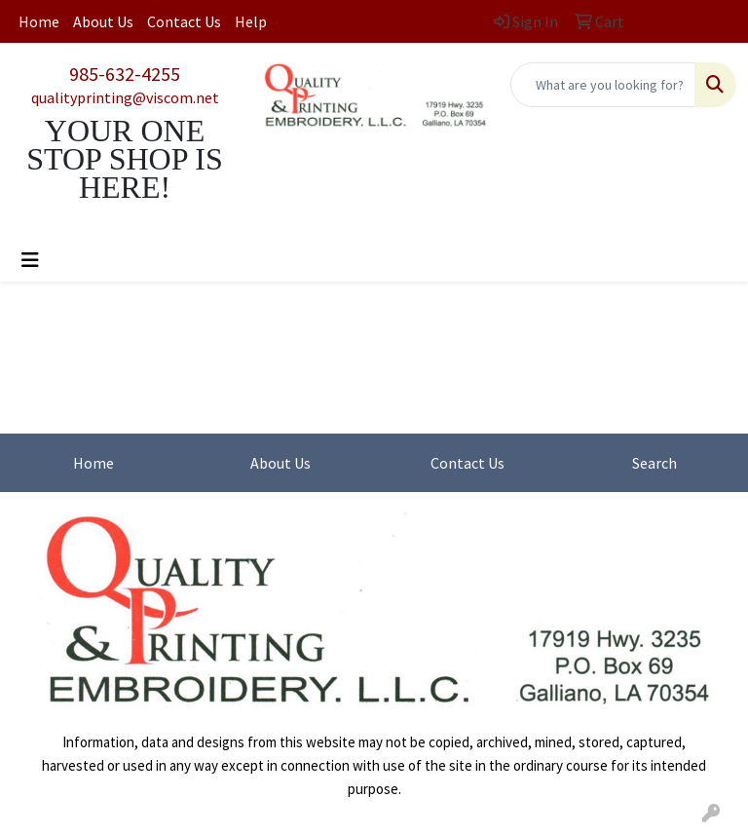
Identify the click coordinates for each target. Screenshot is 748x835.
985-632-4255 (124, 73)
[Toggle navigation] (30, 260)
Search (654, 463)
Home (39, 21)
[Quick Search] (602, 84)
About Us (103, 21)
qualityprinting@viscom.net (125, 97)
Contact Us (184, 21)
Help (251, 21)
